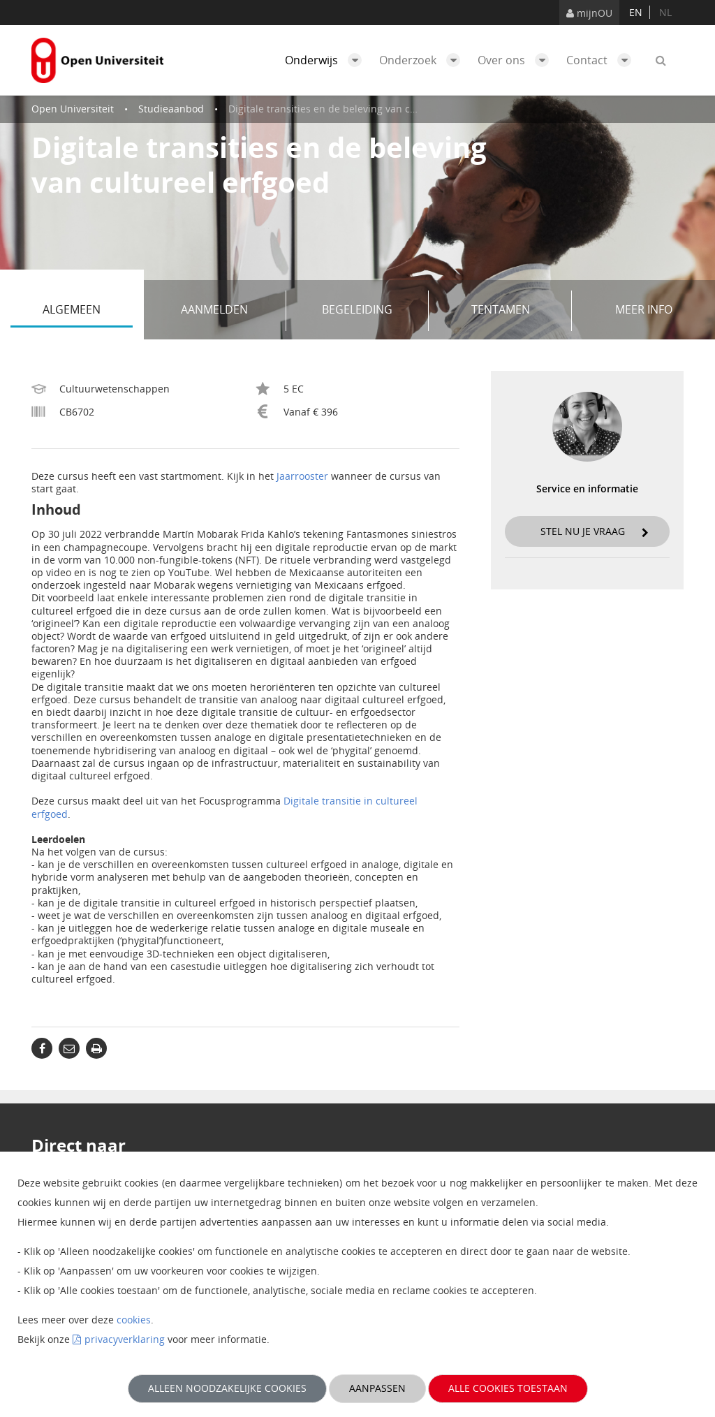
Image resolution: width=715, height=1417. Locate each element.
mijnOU (589, 13)
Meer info (643, 309)
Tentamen (516, 311)
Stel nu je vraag (594, 531)
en (635, 12)
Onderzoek (423, 60)
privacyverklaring (124, 1339)
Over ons (517, 60)
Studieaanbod (171, 108)
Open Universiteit (72, 108)
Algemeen (88, 311)
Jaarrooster (302, 476)
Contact (602, 60)
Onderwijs (327, 60)
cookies (134, 1319)
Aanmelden (228, 311)
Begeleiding (370, 311)
